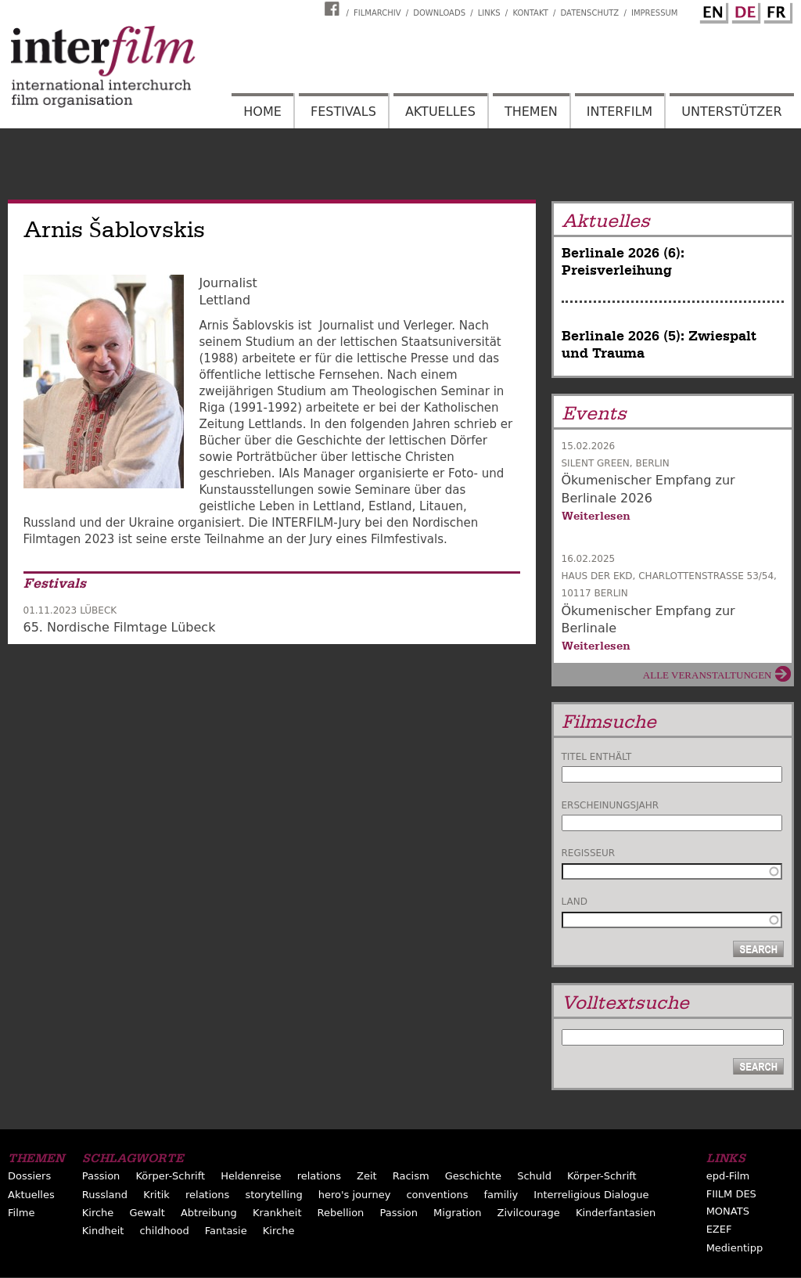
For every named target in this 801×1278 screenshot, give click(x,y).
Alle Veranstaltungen (707, 675)
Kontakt (530, 13)
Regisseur (589, 853)
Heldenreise (251, 1176)
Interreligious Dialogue (590, 1195)
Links (489, 13)
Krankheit (277, 1213)
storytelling (273, 1195)
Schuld (534, 1176)
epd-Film (728, 1176)
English (712, 10)
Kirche (98, 1213)
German (744, 10)
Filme (21, 1213)
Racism (411, 1176)
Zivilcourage (528, 1213)
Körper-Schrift (170, 1176)
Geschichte (473, 1176)
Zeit (367, 1176)
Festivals (343, 111)
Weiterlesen (596, 516)
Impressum (654, 13)
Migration (457, 1213)
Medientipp (734, 1248)
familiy (501, 1195)
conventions (437, 1195)
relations (319, 1176)
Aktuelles (440, 111)
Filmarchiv (377, 13)
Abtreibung (209, 1213)
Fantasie (226, 1231)
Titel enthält (597, 756)
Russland (105, 1195)
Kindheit (103, 1231)
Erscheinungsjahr (610, 805)
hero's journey (354, 1195)
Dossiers (29, 1176)
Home (262, 111)
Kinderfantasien (616, 1213)
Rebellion (341, 1213)
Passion (101, 1176)
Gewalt (146, 1213)
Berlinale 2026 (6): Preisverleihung (623, 262)
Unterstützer (731, 111)
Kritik (156, 1195)
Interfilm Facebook (334, 9)
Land (574, 901)
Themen (531, 111)
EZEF (719, 1229)
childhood (164, 1231)
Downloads (439, 13)
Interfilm (619, 111)
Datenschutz (590, 13)
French (776, 10)
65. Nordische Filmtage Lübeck (119, 627)
